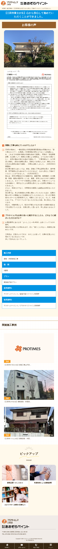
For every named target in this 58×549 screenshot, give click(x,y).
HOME (4, 8)
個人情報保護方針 (30, 540)
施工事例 (9, 8)
